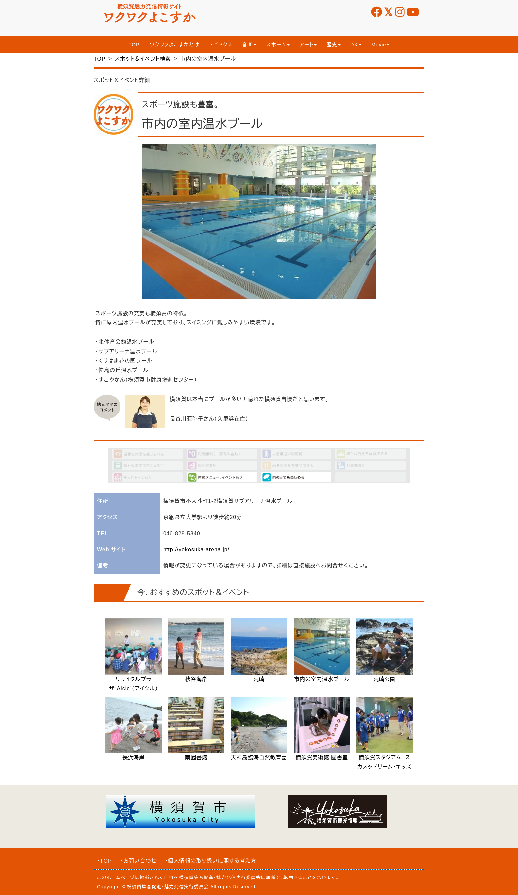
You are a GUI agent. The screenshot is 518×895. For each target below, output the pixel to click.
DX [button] (356, 44)
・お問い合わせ (138, 861)
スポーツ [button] (278, 44)
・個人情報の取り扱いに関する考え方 (210, 861)
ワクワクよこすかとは (174, 44)
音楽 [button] (249, 44)
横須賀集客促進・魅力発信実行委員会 (220, 877)
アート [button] (308, 44)
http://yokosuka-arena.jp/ (196, 549)
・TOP (104, 861)
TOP (134, 44)
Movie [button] (380, 44)
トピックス (221, 44)
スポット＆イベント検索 (143, 59)
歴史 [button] (334, 44)
